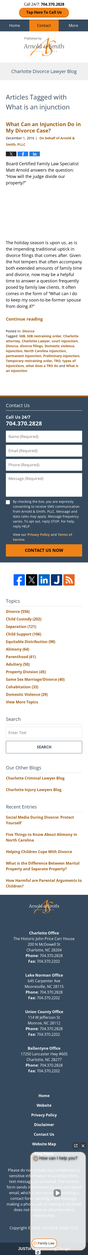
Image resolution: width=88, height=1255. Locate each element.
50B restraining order (44, 336)
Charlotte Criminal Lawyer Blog (35, 778)
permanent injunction (23, 356)
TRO (57, 361)
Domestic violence (59, 346)
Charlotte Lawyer (36, 341)
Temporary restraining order (29, 361)
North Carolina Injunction (45, 351)
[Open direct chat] (76, 1145)
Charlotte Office (44, 933)
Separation (21, 626)
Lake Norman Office (44, 975)
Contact (44, 25)
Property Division (26, 671)
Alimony (17, 649)
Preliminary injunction (61, 356)
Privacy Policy (38, 534)
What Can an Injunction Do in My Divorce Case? (43, 127)
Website (44, 1105)
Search (44, 747)
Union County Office (44, 1011)
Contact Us (44, 1134)
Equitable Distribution (30, 641)
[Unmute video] (58, 1193)
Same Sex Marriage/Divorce (35, 679)
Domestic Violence (27, 694)
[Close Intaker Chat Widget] (83, 1145)
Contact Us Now (44, 550)
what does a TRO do (42, 365)
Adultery (18, 664)
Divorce (28, 331)
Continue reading (24, 319)
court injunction (65, 341)
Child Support (23, 634)
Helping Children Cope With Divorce (39, 851)
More (73, 25)
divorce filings (31, 346)
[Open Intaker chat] (38, 1252)
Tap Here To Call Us (44, 12)
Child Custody (23, 619)
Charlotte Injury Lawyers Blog (33, 789)
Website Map (44, 1144)
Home (14, 25)
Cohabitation (22, 686)
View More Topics (22, 702)
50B (22, 336)
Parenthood (21, 656)
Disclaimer (44, 1124)
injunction (14, 351)
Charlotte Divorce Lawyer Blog (44, 47)
